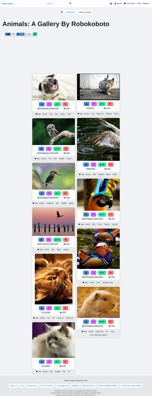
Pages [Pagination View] (28, 34)
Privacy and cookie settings (131, 386)
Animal (44, 114)
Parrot (100, 224)
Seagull (66, 249)
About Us (13, 386)
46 (102, 164)
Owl (50, 158)
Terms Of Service (47, 386)
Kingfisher (50, 203)
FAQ (22, 386)
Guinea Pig (99, 331)
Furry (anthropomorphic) (98, 335)
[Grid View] (8, 34)
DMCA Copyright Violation (108, 386)
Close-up (60, 318)
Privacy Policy (32, 386)
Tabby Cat (69, 318)
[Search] (70, 3)
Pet (53, 318)
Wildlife (61, 158)
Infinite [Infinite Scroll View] (20, 34)
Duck (98, 282)
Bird (55, 158)
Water (59, 249)
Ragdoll (57, 371)
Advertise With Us (88, 386)
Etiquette (75, 386)
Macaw (106, 224)
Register (146, 3)
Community (129, 3)
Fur (69, 371)
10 (57, 149)
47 (102, 214)
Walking (108, 114)
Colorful (114, 224)
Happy (62, 114)
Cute (69, 114)
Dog (56, 114)
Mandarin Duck (108, 282)
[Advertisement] (76, 56)
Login (139, 3)
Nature (69, 158)
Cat (48, 318)
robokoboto (70, 12)
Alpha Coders (7, 4)
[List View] (13, 34)
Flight (115, 174)
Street (116, 114)
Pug (51, 114)
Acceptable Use (63, 386)
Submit (118, 3)
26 (102, 322)
